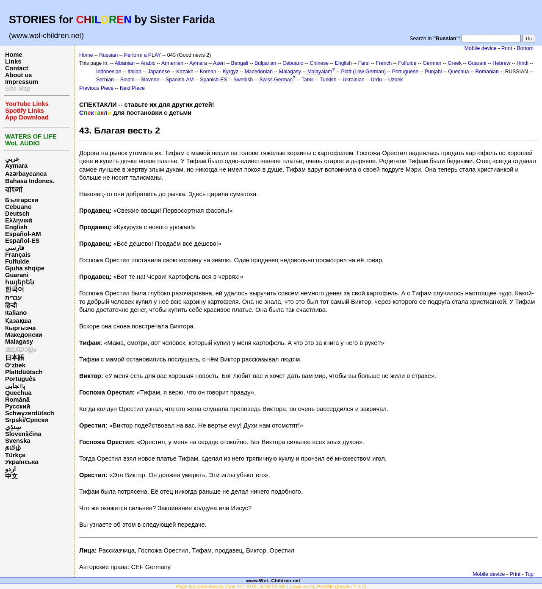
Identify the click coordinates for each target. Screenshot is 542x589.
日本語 (14, 357)
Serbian (105, 80)
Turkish (328, 80)
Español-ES (22, 240)
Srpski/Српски (26, 420)
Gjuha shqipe (24, 268)
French (384, 63)
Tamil (307, 80)
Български (21, 200)
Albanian (125, 63)
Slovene (150, 80)
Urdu (376, 80)
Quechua (18, 392)
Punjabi (433, 72)
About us (18, 75)
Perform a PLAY (142, 55)
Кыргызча (20, 328)
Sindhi (127, 80)
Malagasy (19, 341)
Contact (16, 68)
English (16, 227)
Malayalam (319, 72)
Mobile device (481, 48)
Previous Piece (96, 88)
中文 (11, 476)
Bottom (525, 48)
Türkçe (15, 455)
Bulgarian (265, 63)
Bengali (240, 63)
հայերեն (19, 282)
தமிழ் (13, 447)
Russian (108, 55)
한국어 (14, 289)
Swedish (243, 80)
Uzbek (395, 80)
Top (529, 574)
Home (13, 54)
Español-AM (23, 234)
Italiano (16, 312)
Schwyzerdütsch (29, 413)
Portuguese (405, 72)
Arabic (148, 63)
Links (13, 61)
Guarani (16, 275)
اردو (10, 469)
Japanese (159, 72)
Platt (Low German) (363, 72)
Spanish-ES (213, 80)
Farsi (364, 63)
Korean (208, 72)
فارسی (14, 247)
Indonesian (108, 72)
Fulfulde (17, 261)
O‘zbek (15, 365)
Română (17, 399)
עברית (13, 297)
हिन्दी (11, 305)
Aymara (16, 165)
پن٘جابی (15, 386)
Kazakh (185, 72)
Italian (134, 72)
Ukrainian (353, 80)
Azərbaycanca (26, 173)
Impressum (21, 81)
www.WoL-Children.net (273, 580)
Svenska (17, 440)
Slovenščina (23, 434)
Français (17, 254)
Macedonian (259, 72)
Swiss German (276, 80)
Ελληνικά (18, 220)
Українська (22, 461)
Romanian (486, 72)
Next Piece (132, 88)
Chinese (319, 63)
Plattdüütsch (24, 372)
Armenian (172, 63)
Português (20, 378)
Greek (455, 63)
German (432, 63)
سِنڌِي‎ (13, 427)
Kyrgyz (230, 72)
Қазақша (18, 320)
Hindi (522, 63)
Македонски (23, 334)
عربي (12, 159)
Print (506, 48)
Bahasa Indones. (29, 181)
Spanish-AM (180, 80)
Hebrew (501, 63)
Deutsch (17, 213)
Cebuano (18, 206)
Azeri (219, 63)
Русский (17, 406)
